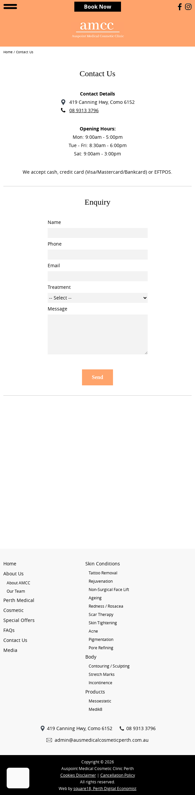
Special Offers (19, 620)
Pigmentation (101, 639)
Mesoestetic (100, 700)
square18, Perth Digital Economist (104, 788)
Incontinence (100, 682)
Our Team (16, 591)
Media (10, 650)
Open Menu (10, 7)
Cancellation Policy (117, 775)
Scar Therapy (101, 614)
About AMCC (18, 582)
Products (95, 692)
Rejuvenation (101, 581)
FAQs (9, 630)
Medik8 (95, 709)
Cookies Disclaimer (78, 775)
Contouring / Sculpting (109, 666)
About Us (13, 573)
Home (8, 52)
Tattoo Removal (103, 572)
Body (90, 657)
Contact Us (15, 640)
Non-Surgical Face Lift (109, 589)
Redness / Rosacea (106, 606)
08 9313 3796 (84, 110)
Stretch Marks (102, 674)
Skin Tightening (103, 622)
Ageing (95, 597)
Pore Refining (101, 647)
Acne (93, 631)
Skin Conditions (102, 563)
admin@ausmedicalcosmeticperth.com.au (102, 740)
